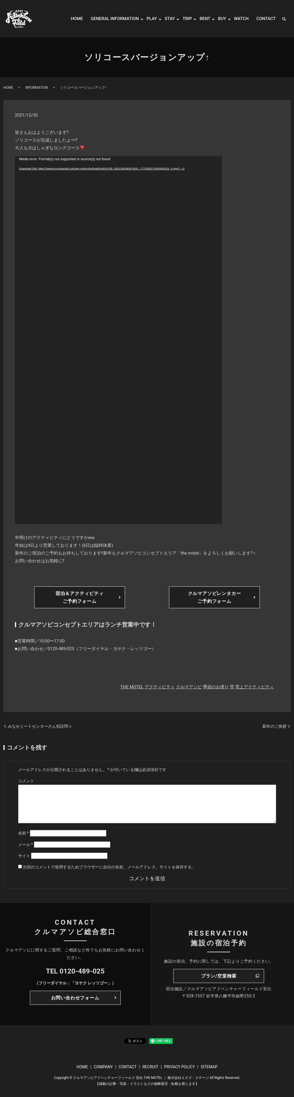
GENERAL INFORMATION (109, 19)
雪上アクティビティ (254, 687)
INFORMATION (36, 88)
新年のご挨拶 (274, 726)
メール (25, 844)
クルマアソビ (189, 687)
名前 (23, 833)
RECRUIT (150, 1067)
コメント (26, 781)
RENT (202, 19)
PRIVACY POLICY (179, 1067)
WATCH (240, 19)
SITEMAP (209, 1067)
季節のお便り (216, 687)
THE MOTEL (132, 687)
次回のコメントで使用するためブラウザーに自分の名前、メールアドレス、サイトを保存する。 (109, 867)
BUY (220, 19)
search (284, 19)
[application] (118, 340)
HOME (69, 19)
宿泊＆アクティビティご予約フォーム (79, 597)
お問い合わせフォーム (75, 998)
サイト (24, 855)
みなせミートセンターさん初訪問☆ (40, 726)
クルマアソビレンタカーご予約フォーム (214, 597)
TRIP (184, 19)
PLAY (147, 19)
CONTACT (265, 19)
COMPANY (103, 1067)
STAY (166, 19)
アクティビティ (160, 687)
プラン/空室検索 (219, 976)
